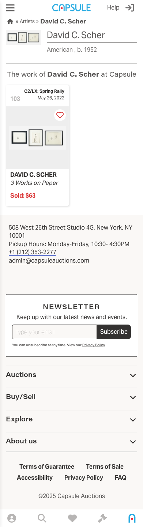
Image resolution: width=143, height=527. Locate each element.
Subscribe (114, 332)
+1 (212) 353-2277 (32, 252)
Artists (28, 21)
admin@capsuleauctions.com (49, 260)
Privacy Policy (93, 345)
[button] (10, 7)
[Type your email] (54, 332)
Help (113, 7)
